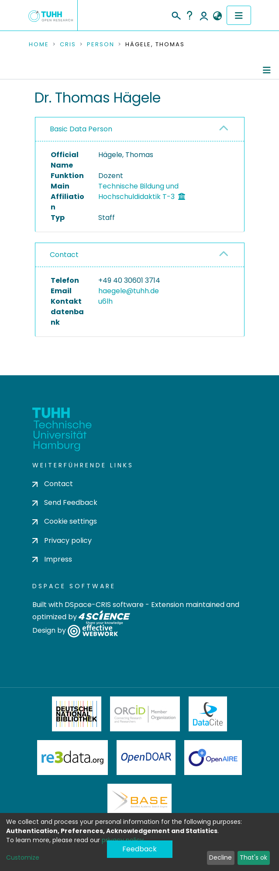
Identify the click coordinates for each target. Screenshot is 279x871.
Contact (64, 255)
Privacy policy (62, 540)
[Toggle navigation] (239, 15)
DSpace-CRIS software (104, 605)
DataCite (208, 714)
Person (100, 44)
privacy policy (123, 840)
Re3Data (72, 757)
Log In (204, 15)
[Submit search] (175, 14)
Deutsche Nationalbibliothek (76, 714)
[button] (217, 16)
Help (189, 15)
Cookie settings (64, 521)
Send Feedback (64, 502)
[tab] (139, 129)
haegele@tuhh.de (128, 291)
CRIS (68, 44)
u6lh (105, 301)
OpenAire (213, 757)
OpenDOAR (146, 757)
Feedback (139, 849)
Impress (52, 559)
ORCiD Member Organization (145, 714)
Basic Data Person (81, 129)
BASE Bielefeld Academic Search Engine (139, 801)
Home (39, 44)
